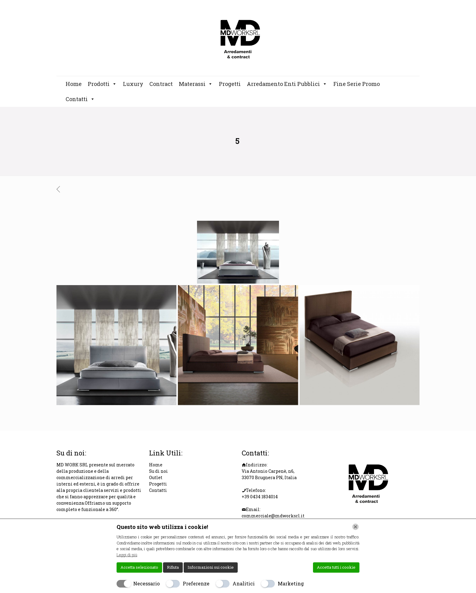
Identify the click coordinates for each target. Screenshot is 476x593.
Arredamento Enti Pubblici (287, 83)
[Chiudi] (355, 527)
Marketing (291, 583)
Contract (161, 83)
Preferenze (196, 583)
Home (74, 83)
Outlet (155, 477)
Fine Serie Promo (356, 83)
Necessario (146, 583)
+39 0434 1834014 (260, 496)
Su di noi (158, 471)
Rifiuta (173, 567)
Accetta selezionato (139, 567)
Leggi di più (127, 554)
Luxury (133, 83)
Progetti (230, 83)
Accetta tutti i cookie (336, 567)
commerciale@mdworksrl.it (273, 516)
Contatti (80, 99)
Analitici (244, 583)
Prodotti (102, 83)
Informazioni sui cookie (211, 567)
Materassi (196, 83)
